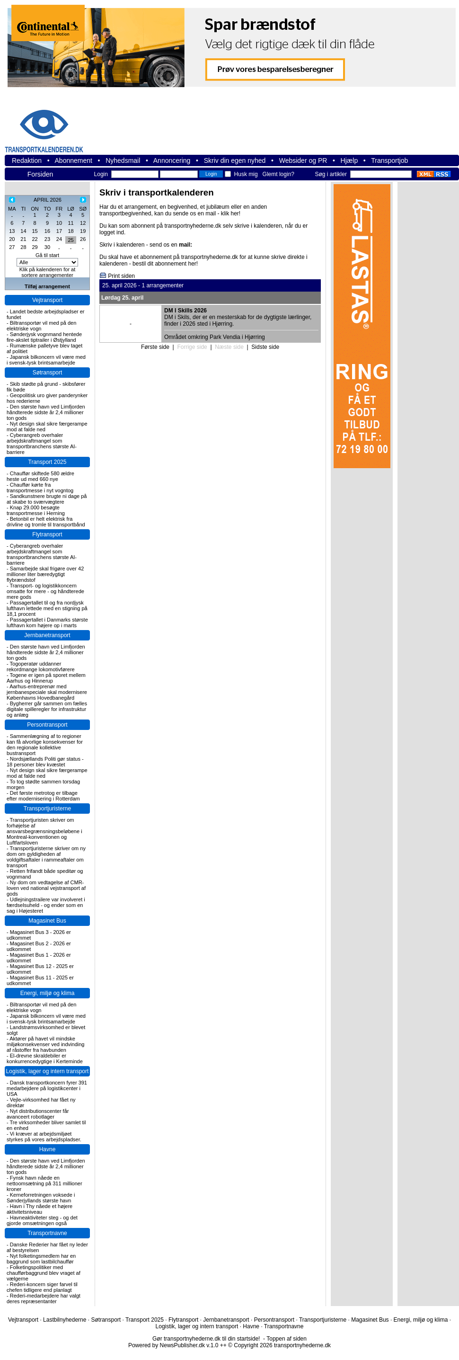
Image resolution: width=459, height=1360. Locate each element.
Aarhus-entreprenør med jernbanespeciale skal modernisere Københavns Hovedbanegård (47, 692)
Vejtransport (47, 300)
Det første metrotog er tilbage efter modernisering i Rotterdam (43, 795)
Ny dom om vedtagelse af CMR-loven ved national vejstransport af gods (46, 888)
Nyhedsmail (123, 160)
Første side (155, 347)
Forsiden (40, 174)
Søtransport (47, 372)
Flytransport (47, 534)
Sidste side (265, 347)
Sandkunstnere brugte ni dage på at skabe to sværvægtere (47, 499)
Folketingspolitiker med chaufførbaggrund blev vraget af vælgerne (43, 1272)
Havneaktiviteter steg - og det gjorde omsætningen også (42, 1220)
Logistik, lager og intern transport (47, 1071)
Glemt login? (278, 174)
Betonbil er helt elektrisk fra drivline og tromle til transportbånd (46, 521)
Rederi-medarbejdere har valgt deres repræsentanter (43, 1298)
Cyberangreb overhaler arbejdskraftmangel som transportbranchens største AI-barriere (42, 443)
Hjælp (349, 160)
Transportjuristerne (47, 808)
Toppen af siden (286, 1338)
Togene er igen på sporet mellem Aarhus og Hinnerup (46, 678)
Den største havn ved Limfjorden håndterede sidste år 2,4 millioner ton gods (46, 412)
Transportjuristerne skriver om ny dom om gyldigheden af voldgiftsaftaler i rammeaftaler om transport (46, 856)
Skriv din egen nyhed (235, 160)
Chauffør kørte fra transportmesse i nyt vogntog (40, 487)
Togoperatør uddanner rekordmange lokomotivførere (41, 666)
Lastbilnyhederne (64, 1319)
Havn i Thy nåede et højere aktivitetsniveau (39, 1209)
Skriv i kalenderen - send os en (145, 244)
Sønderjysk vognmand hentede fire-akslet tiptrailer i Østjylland (44, 337)
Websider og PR (303, 160)
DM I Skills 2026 (185, 310)
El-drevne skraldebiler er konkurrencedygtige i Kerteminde (45, 1058)
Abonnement (73, 160)
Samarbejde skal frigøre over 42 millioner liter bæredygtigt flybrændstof (45, 574)
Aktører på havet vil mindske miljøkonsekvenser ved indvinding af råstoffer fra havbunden (45, 1044)
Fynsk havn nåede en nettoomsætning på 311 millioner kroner (44, 1183)
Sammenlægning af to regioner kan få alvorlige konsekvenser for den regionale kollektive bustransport (45, 744)
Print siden (121, 276)
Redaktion (27, 160)
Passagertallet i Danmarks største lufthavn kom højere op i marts (47, 622)
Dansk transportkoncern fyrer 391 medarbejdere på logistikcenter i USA (47, 1088)
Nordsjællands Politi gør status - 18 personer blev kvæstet (45, 761)
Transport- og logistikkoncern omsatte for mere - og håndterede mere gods (45, 591)
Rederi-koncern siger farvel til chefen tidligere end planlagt (42, 1287)
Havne (47, 1149)
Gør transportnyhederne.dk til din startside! (206, 1338)
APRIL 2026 (48, 200)
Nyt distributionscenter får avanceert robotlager (38, 1114)
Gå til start (47, 255)
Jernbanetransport (47, 635)
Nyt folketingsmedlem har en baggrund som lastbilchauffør (41, 1258)
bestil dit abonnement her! (165, 263)
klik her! (230, 213)
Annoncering (172, 160)
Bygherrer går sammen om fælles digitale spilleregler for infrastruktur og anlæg (47, 709)
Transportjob (389, 160)
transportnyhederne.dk (57, 125)
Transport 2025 (47, 462)
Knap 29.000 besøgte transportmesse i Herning (36, 510)
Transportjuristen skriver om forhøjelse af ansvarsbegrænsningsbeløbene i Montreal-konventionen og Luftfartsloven (44, 831)
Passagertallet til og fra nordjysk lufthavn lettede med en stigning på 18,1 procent (47, 608)
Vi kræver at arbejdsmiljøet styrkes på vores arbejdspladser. (44, 1136)
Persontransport (47, 724)
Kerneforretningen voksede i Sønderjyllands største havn (41, 1197)
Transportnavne (47, 1233)
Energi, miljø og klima (47, 993)
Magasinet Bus (47, 920)
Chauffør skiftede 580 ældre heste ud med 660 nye (40, 476)
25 (70, 240)
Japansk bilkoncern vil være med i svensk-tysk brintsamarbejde (46, 359)
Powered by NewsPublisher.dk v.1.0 (173, 1345)
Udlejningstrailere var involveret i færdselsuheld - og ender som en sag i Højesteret (46, 905)
